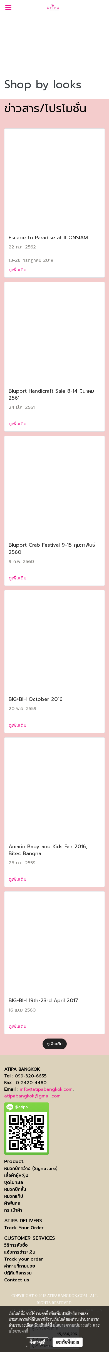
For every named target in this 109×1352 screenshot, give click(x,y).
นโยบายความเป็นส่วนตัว (72, 1325)
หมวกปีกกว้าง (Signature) (31, 1168)
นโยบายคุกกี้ (18, 1330)
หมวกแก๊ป (13, 1196)
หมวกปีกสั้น (15, 1189)
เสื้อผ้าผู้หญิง (16, 1175)
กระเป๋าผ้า (13, 1210)
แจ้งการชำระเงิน (19, 1252)
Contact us (16, 1279)
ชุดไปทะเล (13, 1182)
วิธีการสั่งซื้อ (16, 1245)
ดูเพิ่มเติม (18, 270)
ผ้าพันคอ (12, 1203)
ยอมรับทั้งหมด (67, 1341)
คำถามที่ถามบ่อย (19, 1266)
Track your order (23, 1259)
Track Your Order (24, 1227)
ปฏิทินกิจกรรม (18, 1272)
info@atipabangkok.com (46, 1089)
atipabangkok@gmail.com (32, 1096)
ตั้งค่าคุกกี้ (37, 1341)
